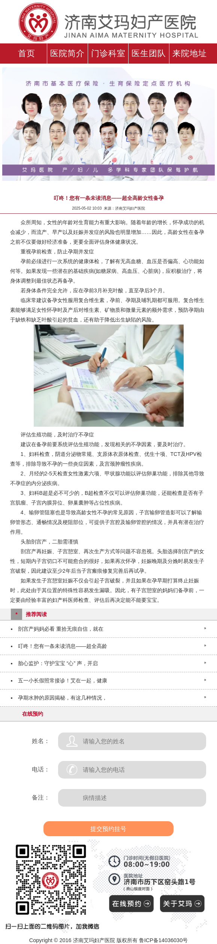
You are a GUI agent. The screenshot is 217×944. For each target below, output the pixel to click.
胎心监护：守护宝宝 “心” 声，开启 (58, 663)
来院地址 (189, 53)
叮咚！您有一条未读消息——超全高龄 (62, 646)
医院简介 (67, 53)
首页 (26, 53)
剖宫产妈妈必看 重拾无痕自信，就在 (60, 629)
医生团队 (149, 53)
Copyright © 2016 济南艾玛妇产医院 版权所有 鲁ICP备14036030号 (108, 940)
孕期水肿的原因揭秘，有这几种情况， (62, 698)
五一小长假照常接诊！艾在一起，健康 (62, 680)
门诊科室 (108, 53)
